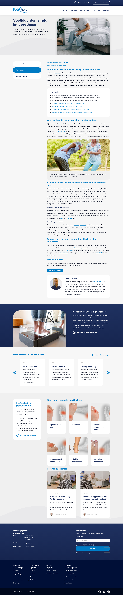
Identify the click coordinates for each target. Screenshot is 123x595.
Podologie (73, 10)
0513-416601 (28, 543)
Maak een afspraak (101, 3)
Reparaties (33, 568)
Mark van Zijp (96, 282)
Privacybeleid (17, 592)
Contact (106, 10)
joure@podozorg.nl (30, 546)
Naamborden (34, 577)
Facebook (69, 583)
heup (62, 218)
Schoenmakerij (85, 10)
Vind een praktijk (55, 270)
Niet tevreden (70, 580)
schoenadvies (63, 253)
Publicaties (20, 70)
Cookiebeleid (30, 592)
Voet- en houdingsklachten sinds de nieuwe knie (67, 106)
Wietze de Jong (51, 571)
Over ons (97, 10)
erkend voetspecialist (80, 248)
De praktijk (49, 568)
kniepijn (57, 73)
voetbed (99, 253)
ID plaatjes (33, 580)
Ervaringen (16, 583)
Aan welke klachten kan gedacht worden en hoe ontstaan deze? (72, 109)
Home (65, 10)
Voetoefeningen (21, 76)
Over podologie (18, 568)
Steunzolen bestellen (72, 577)
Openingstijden (70, 574)
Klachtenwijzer (21, 64)
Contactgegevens (71, 568)
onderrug (69, 218)
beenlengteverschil (80, 225)
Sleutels (32, 574)
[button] (39, 64)
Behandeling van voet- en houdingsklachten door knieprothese (72, 112)
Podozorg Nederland (52, 574)
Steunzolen (16, 571)
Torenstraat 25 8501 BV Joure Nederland (28, 538)
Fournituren (33, 571)
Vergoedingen (17, 574)
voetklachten (61, 131)
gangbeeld (69, 250)
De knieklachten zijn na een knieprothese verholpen (68, 103)
